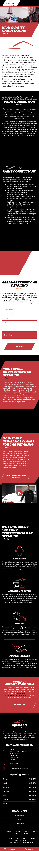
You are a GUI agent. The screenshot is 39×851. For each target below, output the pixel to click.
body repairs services (22, 131)
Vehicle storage (19, 815)
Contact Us (9, 849)
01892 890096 (19, 299)
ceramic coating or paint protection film (21, 219)
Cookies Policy (26, 832)
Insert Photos (8, 335)
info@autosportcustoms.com (13, 301)
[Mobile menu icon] (35, 3)
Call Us (29, 849)
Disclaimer (7, 831)
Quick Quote (19, 823)
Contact (19, 819)
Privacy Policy (17, 832)
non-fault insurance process (15, 465)
